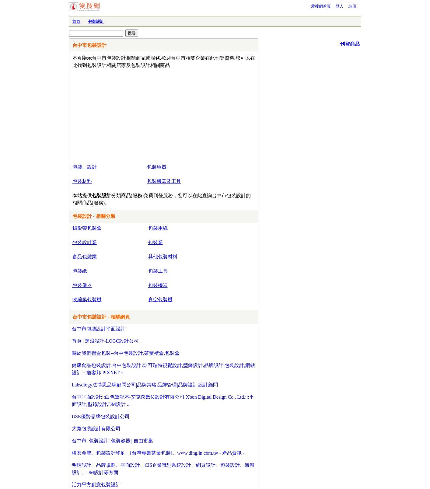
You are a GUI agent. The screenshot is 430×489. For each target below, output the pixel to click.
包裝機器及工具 (164, 181)
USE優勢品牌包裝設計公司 (101, 416)
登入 (340, 6)
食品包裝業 (84, 256)
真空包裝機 (160, 299)
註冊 (352, 6)
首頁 (76, 21)
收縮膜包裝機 (87, 299)
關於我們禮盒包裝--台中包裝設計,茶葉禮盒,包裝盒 (126, 353)
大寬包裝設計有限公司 (96, 428)
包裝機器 (158, 285)
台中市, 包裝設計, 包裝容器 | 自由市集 (112, 440)
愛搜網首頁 (321, 6)
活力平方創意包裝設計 (96, 484)
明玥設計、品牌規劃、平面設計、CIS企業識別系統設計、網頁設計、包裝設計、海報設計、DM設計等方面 (163, 469)
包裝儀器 (82, 285)
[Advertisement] (146, 114)
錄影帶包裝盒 (87, 228)
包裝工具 (158, 271)
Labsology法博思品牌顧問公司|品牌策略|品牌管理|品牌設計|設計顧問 (145, 384)
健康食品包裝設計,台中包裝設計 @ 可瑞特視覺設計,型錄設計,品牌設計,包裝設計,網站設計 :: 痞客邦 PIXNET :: (163, 369)
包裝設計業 (84, 242)
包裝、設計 (84, 166)
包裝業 (155, 242)
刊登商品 (350, 44)
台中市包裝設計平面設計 (98, 328)
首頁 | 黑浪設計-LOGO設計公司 (105, 341)
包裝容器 (156, 166)
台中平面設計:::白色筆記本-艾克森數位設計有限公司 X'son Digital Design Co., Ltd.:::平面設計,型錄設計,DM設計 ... (163, 400)
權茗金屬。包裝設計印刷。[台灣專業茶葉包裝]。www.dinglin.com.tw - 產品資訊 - (158, 453)
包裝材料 (82, 181)
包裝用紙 (158, 228)
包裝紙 (79, 271)
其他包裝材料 (162, 256)
